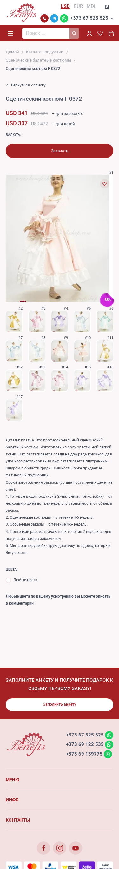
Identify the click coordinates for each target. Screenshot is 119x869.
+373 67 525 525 (89, 18)
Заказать (59, 151)
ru (107, 6)
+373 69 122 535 (85, 744)
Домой (12, 52)
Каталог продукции (44, 52)
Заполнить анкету (59, 704)
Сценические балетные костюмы (38, 60)
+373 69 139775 (84, 754)
